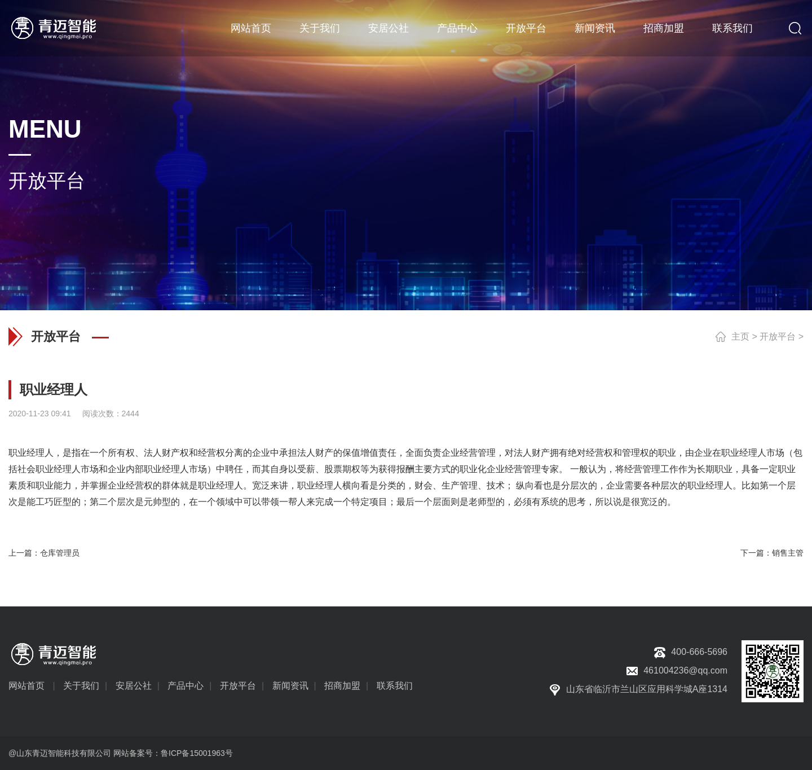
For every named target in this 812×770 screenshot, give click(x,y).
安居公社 (388, 28)
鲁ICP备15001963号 (197, 753)
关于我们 (319, 28)
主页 (740, 336)
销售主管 (788, 552)
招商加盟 (663, 28)
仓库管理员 (60, 552)
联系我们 (732, 28)
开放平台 (526, 28)
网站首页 (251, 28)
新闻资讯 (595, 28)
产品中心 (457, 28)
